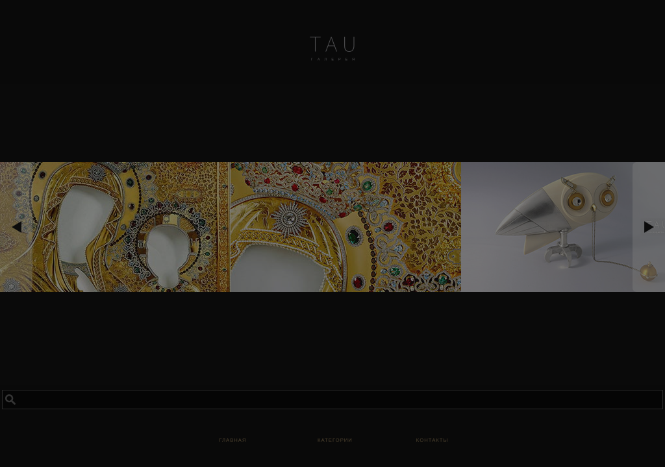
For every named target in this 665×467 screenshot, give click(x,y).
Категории (335, 439)
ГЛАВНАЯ (232, 439)
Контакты (432, 439)
